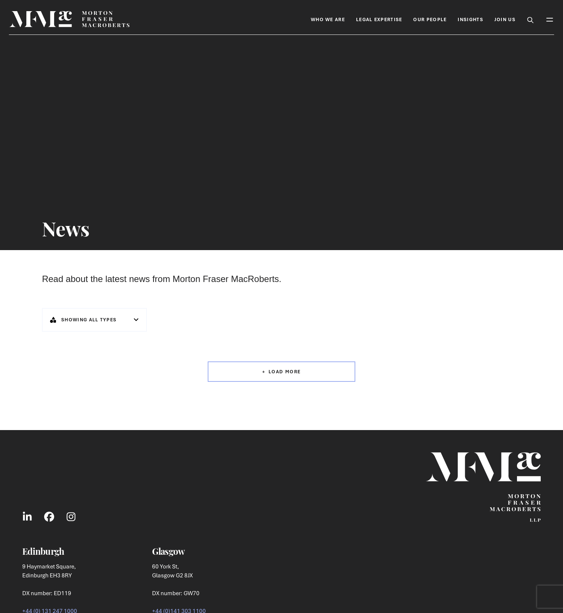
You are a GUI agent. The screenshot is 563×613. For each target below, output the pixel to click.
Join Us (505, 19)
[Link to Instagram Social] (71, 516)
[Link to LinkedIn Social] (27, 516)
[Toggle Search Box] (530, 18)
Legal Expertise (379, 19)
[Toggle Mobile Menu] (549, 19)
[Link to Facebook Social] (49, 516)
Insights (470, 19)
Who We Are (328, 19)
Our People (430, 19)
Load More (285, 371)
